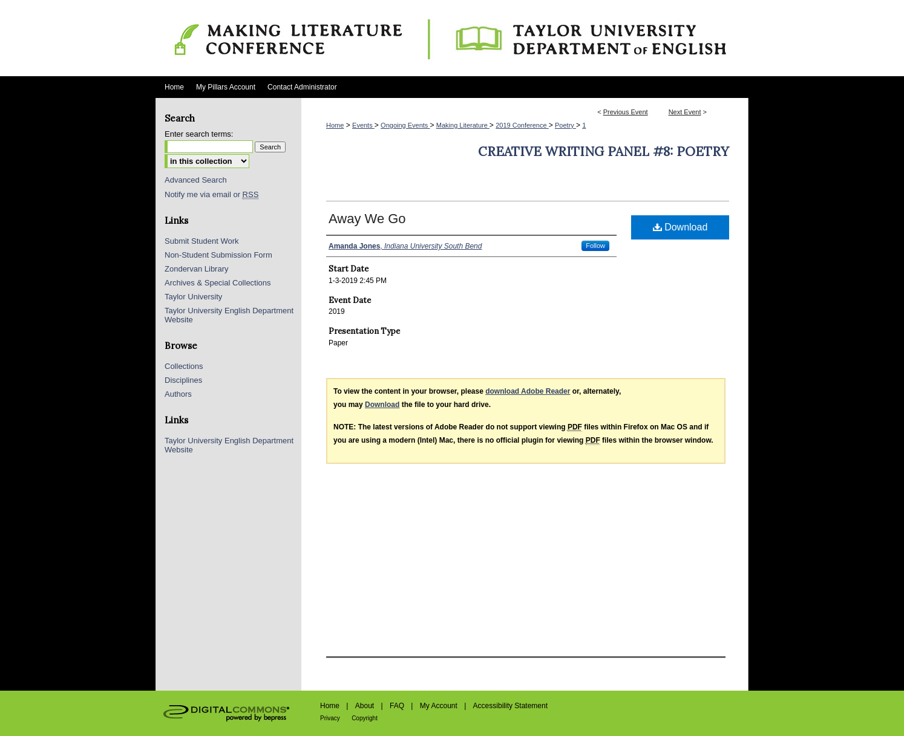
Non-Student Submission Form (218, 254)
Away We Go (367, 218)
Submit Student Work (202, 241)
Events (363, 125)
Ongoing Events (405, 125)
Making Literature (463, 125)
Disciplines (183, 380)
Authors (178, 394)
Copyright (365, 718)
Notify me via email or (211, 194)
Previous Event (625, 112)
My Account (438, 706)
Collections (184, 366)
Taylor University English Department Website (229, 315)
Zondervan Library (197, 268)
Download (680, 227)
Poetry (565, 125)
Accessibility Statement (510, 706)
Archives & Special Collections (218, 282)
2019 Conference (522, 125)
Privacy (330, 718)
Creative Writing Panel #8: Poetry (603, 151)
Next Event (685, 112)
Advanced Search (196, 179)
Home (335, 125)
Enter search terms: (199, 133)
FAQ (397, 706)
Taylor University (193, 296)
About (364, 706)
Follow (595, 245)
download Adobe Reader (527, 391)
